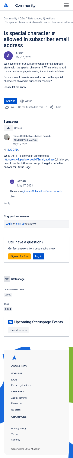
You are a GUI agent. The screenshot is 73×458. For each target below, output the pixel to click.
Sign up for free (19, 256)
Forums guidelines (20, 385)
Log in (9, 223)
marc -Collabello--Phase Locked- (32, 136)
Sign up (20, 223)
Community (25, 5)
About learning (19, 397)
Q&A (22, 18)
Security (15, 439)
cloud (8, 308)
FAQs (14, 379)
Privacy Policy (19, 428)
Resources (16, 403)
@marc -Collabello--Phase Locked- (42, 191)
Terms (14, 434)
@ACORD (12, 149)
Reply (7, 203)
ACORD (20, 53)
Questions (49, 18)
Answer (10, 100)
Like (12, 196)
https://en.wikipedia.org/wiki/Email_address (29, 159)
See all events (19, 330)
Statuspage (34, 18)
